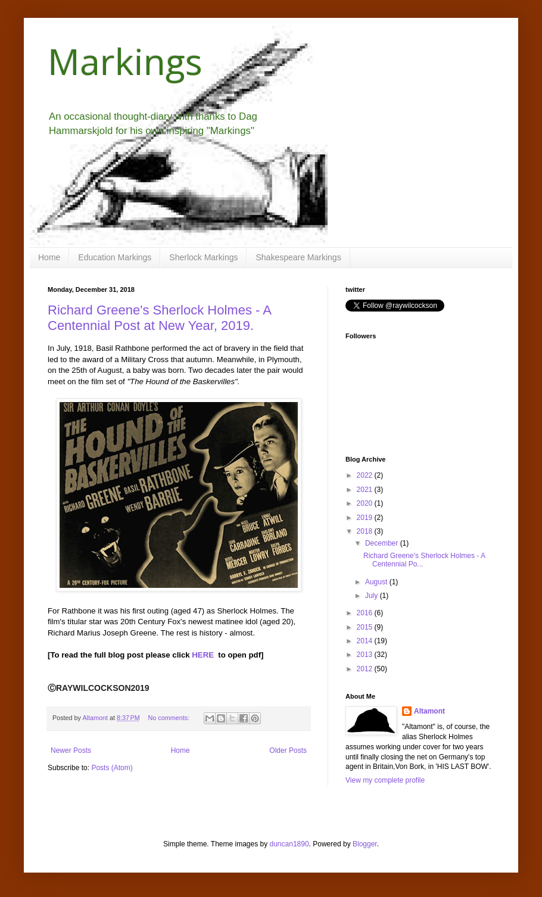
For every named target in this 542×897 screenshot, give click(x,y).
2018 (366, 531)
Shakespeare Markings (298, 257)
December (382, 543)
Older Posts (288, 750)
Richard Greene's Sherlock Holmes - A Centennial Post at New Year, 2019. (159, 318)
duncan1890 (289, 844)
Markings (125, 61)
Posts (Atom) (111, 768)
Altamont (429, 711)
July (372, 595)
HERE (203, 654)
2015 (366, 627)
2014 (366, 641)
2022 (366, 475)
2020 (366, 503)
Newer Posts (71, 750)
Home (49, 257)
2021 (366, 489)
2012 (366, 669)
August (377, 582)
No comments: (170, 717)
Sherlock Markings (203, 257)
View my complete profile (385, 780)
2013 (366, 654)
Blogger (365, 844)
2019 (366, 517)
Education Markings (114, 257)
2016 (366, 613)
